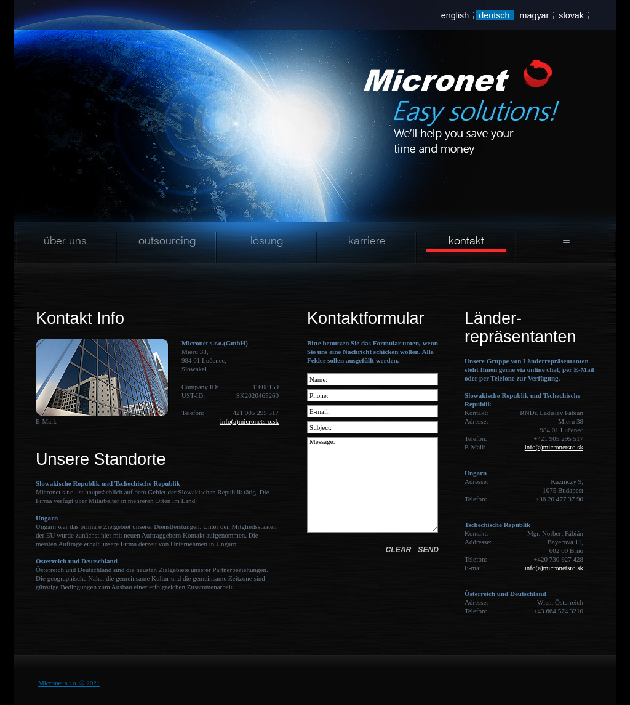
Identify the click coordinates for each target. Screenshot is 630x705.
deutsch (494, 15)
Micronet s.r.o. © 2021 (69, 683)
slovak (571, 15)
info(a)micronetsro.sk (249, 421)
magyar (534, 15)
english (455, 15)
